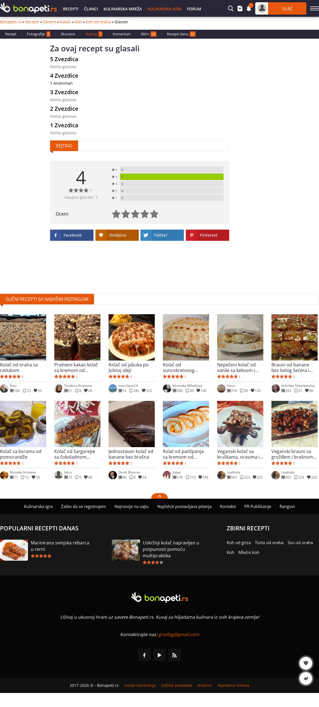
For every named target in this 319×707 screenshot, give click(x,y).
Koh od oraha (98, 22)
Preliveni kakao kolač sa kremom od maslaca (76, 367)
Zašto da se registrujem (83, 506)
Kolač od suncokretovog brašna (178, 367)
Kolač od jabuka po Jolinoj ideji (129, 367)
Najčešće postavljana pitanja (184, 506)
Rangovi (287, 506)
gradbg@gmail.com (178, 634)
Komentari (121, 33)
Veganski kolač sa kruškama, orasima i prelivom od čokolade (240, 454)
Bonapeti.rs (11, 22)
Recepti (70, 8)
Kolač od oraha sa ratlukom (19, 367)
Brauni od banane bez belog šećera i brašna (290, 367)
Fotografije (38, 34)
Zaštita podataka (176, 685)
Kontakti (228, 506)
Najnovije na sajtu (131, 506)
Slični (148, 34)
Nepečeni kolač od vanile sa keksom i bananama (236, 367)
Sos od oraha (300, 542)
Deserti (49, 22)
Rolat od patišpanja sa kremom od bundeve (183, 454)
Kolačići (205, 685)
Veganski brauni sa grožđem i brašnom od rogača (292, 454)
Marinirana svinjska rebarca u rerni (60, 546)
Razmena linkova (233, 685)
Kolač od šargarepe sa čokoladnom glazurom (74, 454)
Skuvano (68, 33)
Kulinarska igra (164, 8)
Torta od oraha (269, 542)
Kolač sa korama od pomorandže (20, 454)
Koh (78, 22)
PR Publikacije (257, 506)
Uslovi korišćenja (140, 685)
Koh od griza (239, 542)
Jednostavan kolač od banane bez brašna (131, 454)
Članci (91, 8)
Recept (11, 33)
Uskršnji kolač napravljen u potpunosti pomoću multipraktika (171, 549)
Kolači (65, 22)
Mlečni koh (248, 552)
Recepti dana (181, 34)
